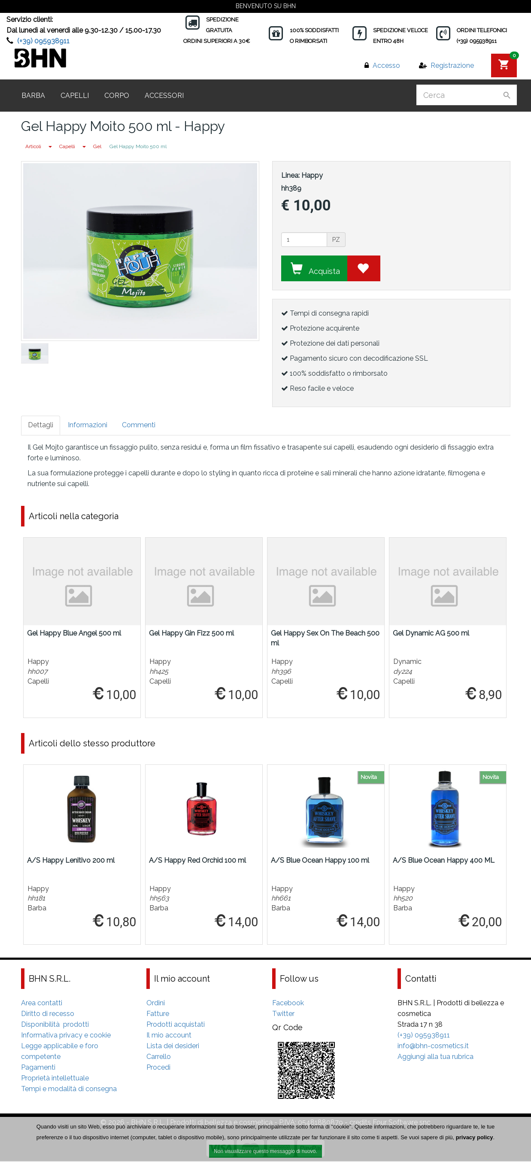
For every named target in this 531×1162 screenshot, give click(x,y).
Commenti (138, 425)
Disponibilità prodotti (55, 1025)
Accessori (164, 95)
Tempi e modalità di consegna (69, 1090)
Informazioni (87, 425)
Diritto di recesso (47, 1014)
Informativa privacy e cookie (66, 1036)
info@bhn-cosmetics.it (433, 1047)
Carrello (158, 1057)
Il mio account (168, 1036)
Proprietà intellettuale (55, 1079)
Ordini (155, 1004)
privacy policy (474, 1139)
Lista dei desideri (172, 1047)
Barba (33, 95)
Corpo (116, 95)
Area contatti (41, 1004)
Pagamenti (38, 1068)
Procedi (158, 1068)
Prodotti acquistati (175, 1025)
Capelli (75, 95)
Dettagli (40, 425)
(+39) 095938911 (43, 41)
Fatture (157, 1014)
